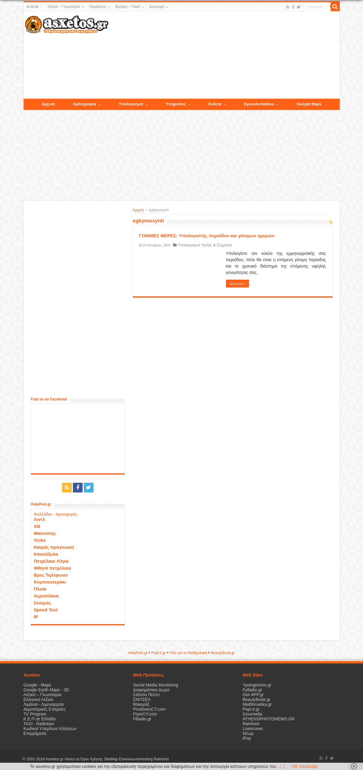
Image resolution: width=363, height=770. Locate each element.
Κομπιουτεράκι (50, 581)
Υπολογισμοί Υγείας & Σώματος (205, 245)
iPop (247, 738)
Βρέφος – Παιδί (128, 7)
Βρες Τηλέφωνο (51, 575)
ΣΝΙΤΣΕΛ (142, 699)
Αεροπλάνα (46, 595)
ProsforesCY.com (149, 709)
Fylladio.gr (252, 689)
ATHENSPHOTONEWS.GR (269, 718)
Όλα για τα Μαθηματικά (188, 653)
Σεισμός (42, 602)
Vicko (40, 540)
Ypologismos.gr (257, 685)
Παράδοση (97, 7)
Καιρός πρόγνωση (54, 547)
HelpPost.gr (137, 653)
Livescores (253, 728)
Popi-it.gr (158, 653)
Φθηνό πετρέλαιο (52, 568)
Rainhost (251, 723)
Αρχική (138, 210)
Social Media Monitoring (155, 685)
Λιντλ (39, 519)
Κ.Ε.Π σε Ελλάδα (40, 718)
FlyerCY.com (145, 714)
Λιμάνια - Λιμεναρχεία (44, 704)
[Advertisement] (224, 55)
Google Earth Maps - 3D (46, 689)
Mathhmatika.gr (257, 704)
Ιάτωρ (248, 733)
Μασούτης (45, 533)
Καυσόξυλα (46, 554)
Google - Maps (37, 685)
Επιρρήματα (35, 733)
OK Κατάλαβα (305, 766)
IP (36, 616)
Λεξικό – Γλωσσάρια (63, 7)
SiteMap (111, 759)
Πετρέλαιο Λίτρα (51, 561)
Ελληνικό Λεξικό (39, 699)
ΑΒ (37, 526)
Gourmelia (252, 714)
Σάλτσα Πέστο (146, 694)
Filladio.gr (142, 718)
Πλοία (40, 588)
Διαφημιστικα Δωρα (151, 689)
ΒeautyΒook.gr (223, 653)
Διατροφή (156, 7)
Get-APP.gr (253, 694)
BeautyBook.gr (256, 699)
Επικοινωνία (129, 759)
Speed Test (46, 609)
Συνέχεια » (237, 283)
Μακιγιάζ (141, 704)
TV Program (35, 714)
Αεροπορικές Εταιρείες (45, 709)
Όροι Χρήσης (91, 759)
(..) (282, 766)
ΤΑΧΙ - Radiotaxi (39, 723)
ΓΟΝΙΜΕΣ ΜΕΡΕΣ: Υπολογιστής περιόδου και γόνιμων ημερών (207, 235)
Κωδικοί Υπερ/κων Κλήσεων (50, 728)
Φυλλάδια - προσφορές (55, 514)
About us (72, 759)
